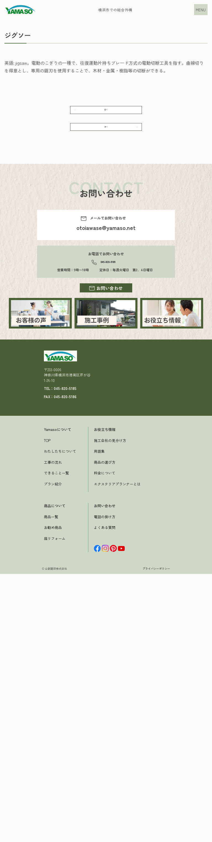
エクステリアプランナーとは (117, 752)
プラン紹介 (53, 752)
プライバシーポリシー (156, 837)
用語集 (99, 719)
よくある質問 (104, 795)
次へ (106, 143)
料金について (104, 741)
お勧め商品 (53, 795)
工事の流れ (53, 730)
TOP (47, 708)
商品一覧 (51, 784)
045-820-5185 (107, 286)
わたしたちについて (60, 719)
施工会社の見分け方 (110, 708)
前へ (106, 115)
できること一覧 (56, 741)
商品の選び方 (104, 730)
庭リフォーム (54, 806)
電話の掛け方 (104, 784)
